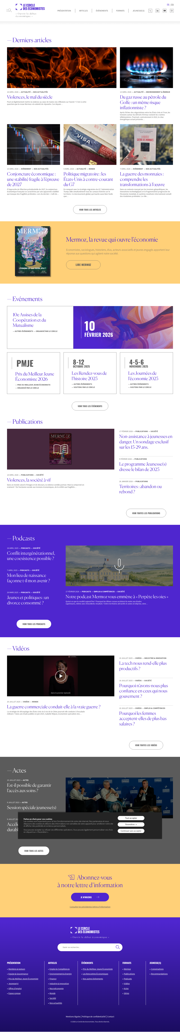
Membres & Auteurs (16, 969)
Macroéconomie (57, 988)
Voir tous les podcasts (33, 624)
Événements (102, 10)
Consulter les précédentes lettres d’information (90, 907)
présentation (13, 963)
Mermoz (127, 969)
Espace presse (14, 993)
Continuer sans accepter (131, 831)
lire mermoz (83, 265)
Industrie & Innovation (59, 984)
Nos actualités (56, 1003)
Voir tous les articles (90, 209)
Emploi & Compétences (60, 969)
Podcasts (128, 979)
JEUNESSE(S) (139, 10)
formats (126, 963)
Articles (83, 10)
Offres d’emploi (15, 988)
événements (87, 963)
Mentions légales (73, 1017)
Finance (53, 979)
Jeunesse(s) (13, 984)
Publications (129, 974)
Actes (126, 988)
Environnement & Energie (61, 974)
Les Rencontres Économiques (95, 974)
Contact (110, 1017)
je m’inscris (86, 897)
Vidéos (127, 984)
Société (53, 998)
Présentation (64, 10)
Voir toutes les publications (146, 513)
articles (52, 963)
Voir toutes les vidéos (146, 745)
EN (172, 4)
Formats (120, 10)
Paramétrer (130, 824)
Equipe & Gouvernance (18, 974)
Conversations (157, 969)
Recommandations (159, 974)
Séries (126, 993)
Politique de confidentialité (94, 1017)
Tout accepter (131, 818)
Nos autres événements (93, 979)
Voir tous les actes (33, 851)
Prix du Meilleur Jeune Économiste (23, 979)
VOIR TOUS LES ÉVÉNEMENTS (90, 406)
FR (168, 4)
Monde (52, 993)
